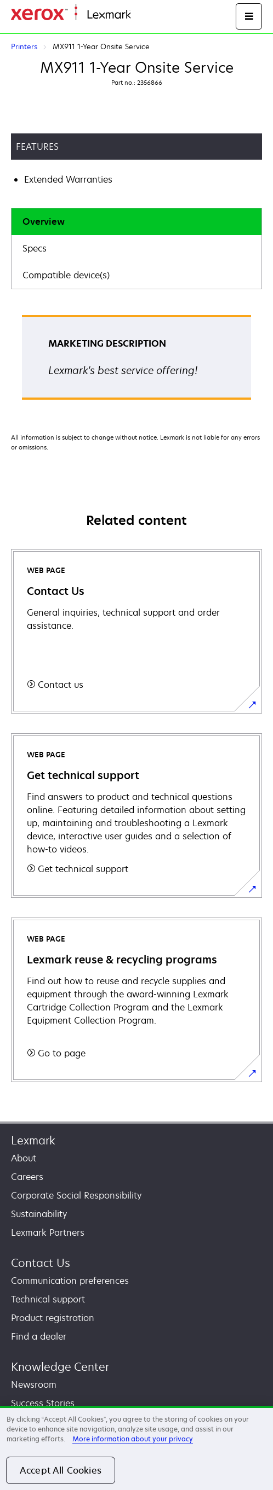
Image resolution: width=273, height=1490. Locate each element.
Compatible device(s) (66, 275)
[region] (136, 1448)
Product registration (52, 1318)
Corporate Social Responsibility (76, 1195)
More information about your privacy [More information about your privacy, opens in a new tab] (132, 1439)
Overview (43, 221)
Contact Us (40, 1262)
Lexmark (33, 1140)
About (23, 1158)
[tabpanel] (136, 360)
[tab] (136, 221)
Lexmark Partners (47, 1232)
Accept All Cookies (60, 1470)
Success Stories (43, 1403)
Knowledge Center (60, 1366)
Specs (34, 248)
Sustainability (39, 1214)
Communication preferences (70, 1281)
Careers (27, 1177)
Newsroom (33, 1384)
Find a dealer (38, 1336)
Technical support (48, 1299)
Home (141, 15)
